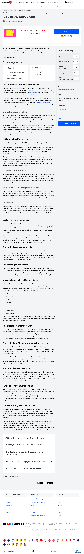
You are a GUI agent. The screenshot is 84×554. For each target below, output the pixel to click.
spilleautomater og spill (43, 102)
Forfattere (59, 502)
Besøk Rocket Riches (69, 123)
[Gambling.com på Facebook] (11, 530)
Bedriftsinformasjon (62, 509)
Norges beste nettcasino (15, 251)
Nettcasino (13, 10)
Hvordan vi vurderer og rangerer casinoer (41, 499)
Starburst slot (34, 505)
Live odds (8, 509)
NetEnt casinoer (10, 512)
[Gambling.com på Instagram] (15, 530)
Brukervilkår (28, 534)
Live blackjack (9, 505)
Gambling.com (6, 10)
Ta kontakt (59, 505)
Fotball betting (34, 512)
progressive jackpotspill (22, 193)
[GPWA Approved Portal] (78, 551)
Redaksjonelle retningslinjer (38, 502)
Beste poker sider (10, 499)
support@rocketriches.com (66, 90)
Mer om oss (60, 499)
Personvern (37, 534)
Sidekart (59, 515)
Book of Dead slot (35, 509)
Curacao (60, 118)
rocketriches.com (63, 109)
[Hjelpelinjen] (9, 551)
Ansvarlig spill (60, 512)
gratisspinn (34, 115)
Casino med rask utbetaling (38, 515)
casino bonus (34, 93)
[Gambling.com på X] (4, 530)
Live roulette (9, 502)
